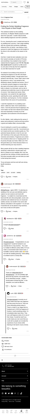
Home (3, 412)
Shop (7, 412)
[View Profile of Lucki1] (13, 293)
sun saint (13, 172)
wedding (18, 172)
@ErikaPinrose (5, 190)
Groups (16, 6)
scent (8, 172)
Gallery (21, 6)
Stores (26, 412)
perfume (3, 172)
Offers (11, 412)
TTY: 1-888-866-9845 (9, 366)
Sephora (4, 2)
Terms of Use (11, 401)
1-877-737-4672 (8, 365)
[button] (2, 177)
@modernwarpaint (13, 224)
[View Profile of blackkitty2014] (12, 218)
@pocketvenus (10, 274)
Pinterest (15, 393)
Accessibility (18, 401)
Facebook (6, 393)
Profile (10, 6)
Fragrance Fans (9, 17)
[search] (15, 2)
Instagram (3, 393)
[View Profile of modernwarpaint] (9, 184)
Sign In (15, 411)
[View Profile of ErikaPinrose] (8, 22)
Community (21, 412)
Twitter (9, 393)
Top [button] (2, 360)
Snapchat (18, 393)
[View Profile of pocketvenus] (11, 235)
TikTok (21, 393)
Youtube (12, 393)
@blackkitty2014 (17, 272)
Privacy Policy (5, 401)
